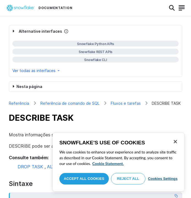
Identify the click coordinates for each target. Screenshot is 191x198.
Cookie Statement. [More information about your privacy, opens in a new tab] (108, 163)
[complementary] (95, 51)
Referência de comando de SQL (69, 103)
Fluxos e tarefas (126, 103)
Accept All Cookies (84, 179)
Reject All (128, 179)
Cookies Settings (163, 179)
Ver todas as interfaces (36, 70)
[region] (118, 162)
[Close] (175, 142)
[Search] (172, 8)
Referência (19, 103)
